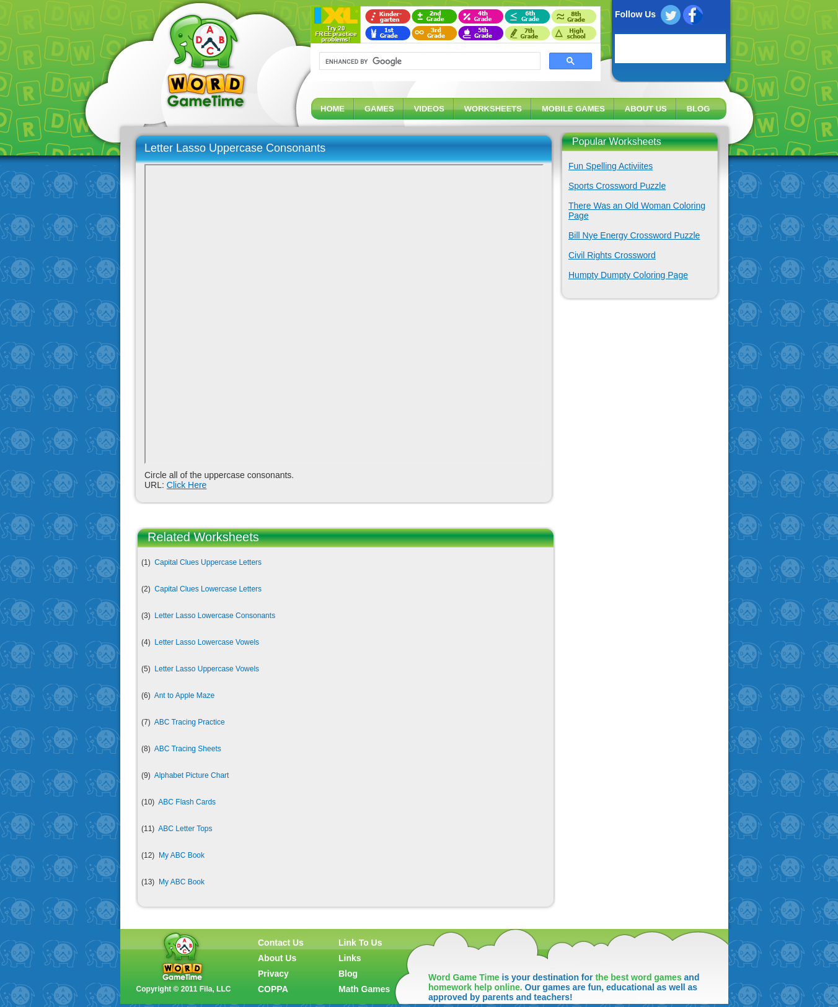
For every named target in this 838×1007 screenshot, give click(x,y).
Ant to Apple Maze (184, 695)
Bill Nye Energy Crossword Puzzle (634, 235)
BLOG (698, 108)
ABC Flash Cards (187, 802)
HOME (332, 108)
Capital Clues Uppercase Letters (208, 562)
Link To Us (360, 943)
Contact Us (281, 943)
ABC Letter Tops (185, 828)
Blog (348, 974)
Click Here (187, 485)
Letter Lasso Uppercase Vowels (206, 669)
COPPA (273, 989)
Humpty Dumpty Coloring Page (628, 275)
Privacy (273, 974)
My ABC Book (182, 855)
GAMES (379, 108)
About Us (277, 958)
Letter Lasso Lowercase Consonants (214, 615)
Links (349, 958)
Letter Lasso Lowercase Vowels (206, 642)
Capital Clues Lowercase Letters (208, 589)
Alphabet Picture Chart (191, 775)
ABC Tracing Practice (189, 722)
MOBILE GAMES (573, 108)
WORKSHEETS (493, 108)
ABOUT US (646, 108)
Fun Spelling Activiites (610, 166)
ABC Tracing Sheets (187, 748)
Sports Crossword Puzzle (617, 186)
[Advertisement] (637, 396)
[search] (428, 61)
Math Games (364, 989)
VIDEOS (429, 108)
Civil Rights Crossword (612, 255)
